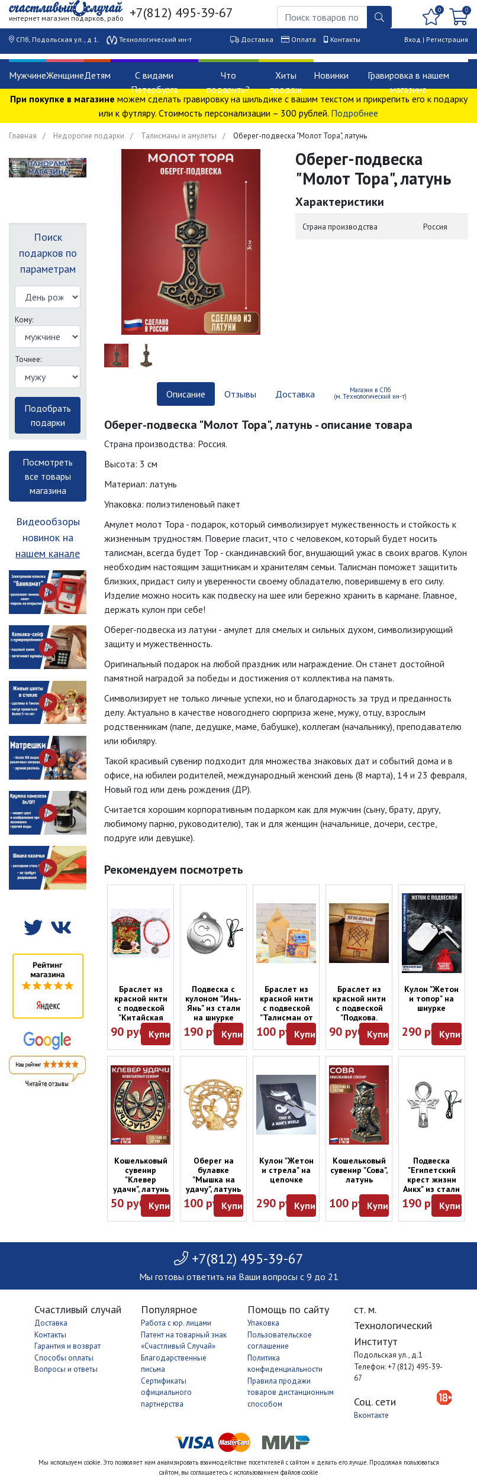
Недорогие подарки (88, 136)
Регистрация (447, 39)
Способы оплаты (64, 1358)
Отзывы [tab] (240, 394)
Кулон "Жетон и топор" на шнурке (431, 998)
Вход (412, 39)
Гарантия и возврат (67, 1346)
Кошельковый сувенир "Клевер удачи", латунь (141, 1174)
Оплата (303, 39)
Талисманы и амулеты (179, 136)
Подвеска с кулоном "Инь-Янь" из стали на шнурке (213, 1003)
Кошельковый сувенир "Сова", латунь (359, 1170)
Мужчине (27, 75)
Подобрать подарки (47, 415)
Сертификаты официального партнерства (166, 1392)
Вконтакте (371, 1415)
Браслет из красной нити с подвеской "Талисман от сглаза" (286, 1008)
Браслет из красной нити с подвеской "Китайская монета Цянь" (141, 1008)
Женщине (65, 75)
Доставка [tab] (295, 394)
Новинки (331, 75)
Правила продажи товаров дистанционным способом (290, 1392)
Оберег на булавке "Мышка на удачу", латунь (213, 1174)
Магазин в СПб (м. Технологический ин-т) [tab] (370, 393)
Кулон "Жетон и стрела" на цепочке (286, 1170)
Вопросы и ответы (66, 1369)
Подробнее (354, 113)
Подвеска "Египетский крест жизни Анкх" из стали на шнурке (431, 1179)
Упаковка (263, 1323)
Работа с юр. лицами (176, 1323)
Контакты (345, 39)
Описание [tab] (185, 394)
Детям (97, 75)
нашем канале (47, 553)
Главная (23, 136)
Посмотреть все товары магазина (47, 476)
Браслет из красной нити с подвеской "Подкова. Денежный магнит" (359, 1013)
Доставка (257, 39)
